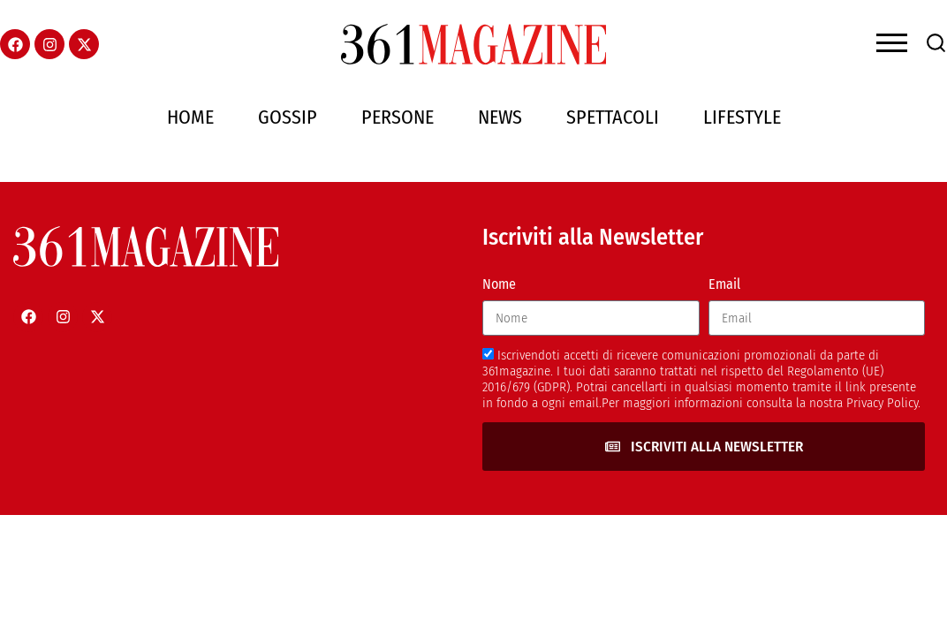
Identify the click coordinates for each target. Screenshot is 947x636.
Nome (499, 284)
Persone (397, 117)
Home (190, 117)
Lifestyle (742, 117)
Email (724, 284)
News (500, 117)
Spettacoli (612, 117)
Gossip (287, 117)
